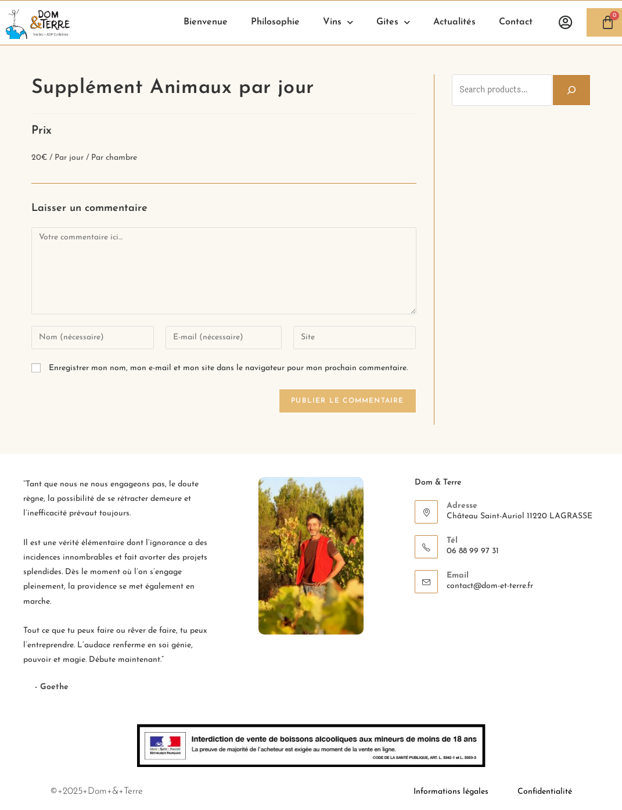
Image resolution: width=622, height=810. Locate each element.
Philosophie (275, 22)
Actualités (454, 22)
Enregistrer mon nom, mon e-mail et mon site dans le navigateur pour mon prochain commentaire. (228, 368)
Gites (393, 22)
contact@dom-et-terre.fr (490, 586)
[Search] (571, 90)
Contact (516, 22)
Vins (338, 22)
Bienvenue (206, 22)
